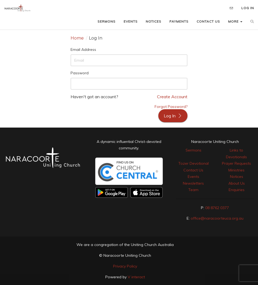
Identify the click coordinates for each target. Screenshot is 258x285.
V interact (136, 277)
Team (193, 189)
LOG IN (247, 8)
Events (193, 176)
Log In (173, 115)
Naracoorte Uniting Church (215, 141)
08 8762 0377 (217, 207)
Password (80, 73)
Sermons (193, 150)
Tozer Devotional (193, 163)
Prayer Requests (236, 163)
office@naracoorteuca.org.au (217, 218)
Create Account (172, 96)
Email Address (83, 49)
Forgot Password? (171, 106)
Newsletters (193, 183)
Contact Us (193, 170)
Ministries (236, 170)
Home (77, 38)
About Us (236, 183)
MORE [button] (235, 21)
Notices (236, 176)
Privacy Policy (125, 266)
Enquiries (237, 189)
